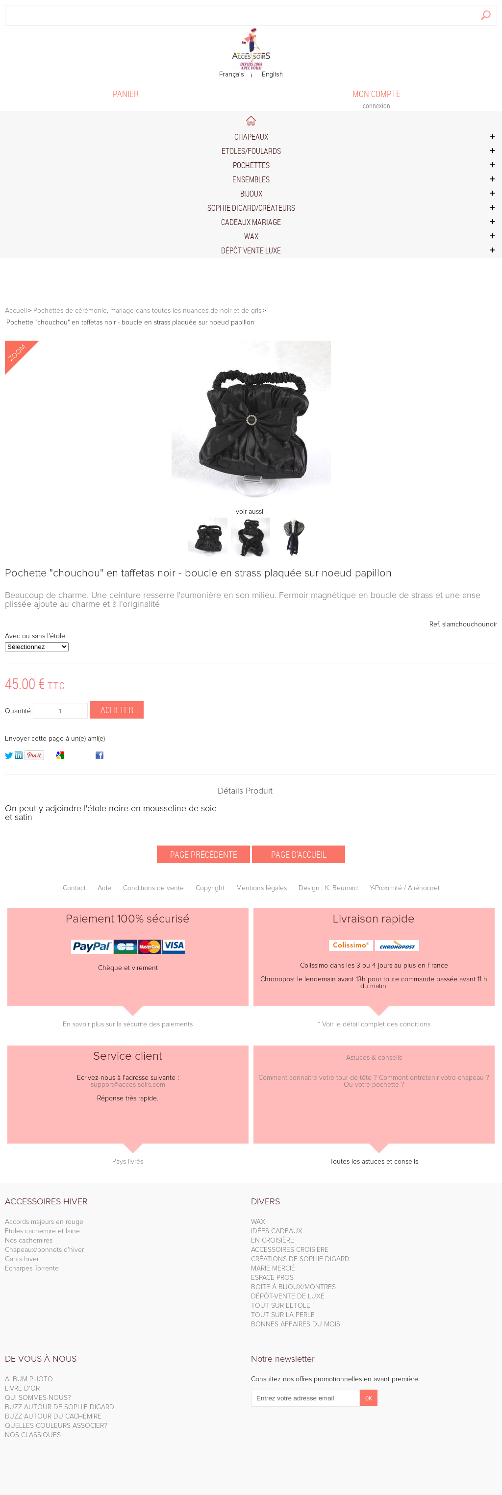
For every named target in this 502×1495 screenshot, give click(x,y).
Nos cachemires (28, 1240)
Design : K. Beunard (328, 888)
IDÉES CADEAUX (276, 1231)
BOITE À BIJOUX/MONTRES (293, 1287)
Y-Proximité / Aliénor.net (405, 888)
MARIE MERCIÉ (273, 1268)
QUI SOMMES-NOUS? (38, 1398)
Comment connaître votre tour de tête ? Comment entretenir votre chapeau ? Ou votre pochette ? (373, 1081)
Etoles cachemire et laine (42, 1231)
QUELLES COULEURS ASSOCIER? (56, 1425)
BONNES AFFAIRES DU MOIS (295, 1324)
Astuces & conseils (374, 1057)
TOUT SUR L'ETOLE (280, 1305)
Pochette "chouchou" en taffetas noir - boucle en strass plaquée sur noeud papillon (198, 573)
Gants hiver (22, 1259)
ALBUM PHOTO (29, 1379)
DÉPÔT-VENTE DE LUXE (288, 1296)
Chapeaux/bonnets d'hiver (44, 1249)
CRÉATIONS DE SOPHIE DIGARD (300, 1259)
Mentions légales (261, 888)
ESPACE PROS (272, 1277)
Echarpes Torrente (32, 1268)
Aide (104, 888)
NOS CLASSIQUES (33, 1435)
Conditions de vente (153, 888)
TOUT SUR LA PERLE (283, 1315)
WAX (258, 1222)
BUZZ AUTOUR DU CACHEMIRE (53, 1416)
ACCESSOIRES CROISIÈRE (289, 1249)
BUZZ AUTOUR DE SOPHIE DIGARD (59, 1407)
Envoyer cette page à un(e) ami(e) (55, 738)
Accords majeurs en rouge (44, 1222)
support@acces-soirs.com (128, 1084)
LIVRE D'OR (22, 1388)
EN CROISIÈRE (272, 1240)
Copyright (210, 888)
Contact (74, 888)
